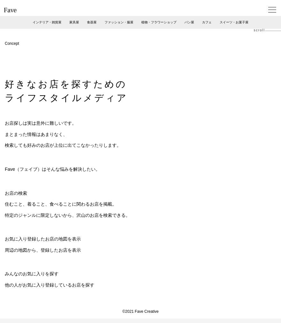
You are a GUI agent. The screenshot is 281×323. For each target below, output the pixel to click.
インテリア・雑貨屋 (47, 22)
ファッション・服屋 (119, 22)
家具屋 (74, 22)
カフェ (207, 22)
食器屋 (92, 22)
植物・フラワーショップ (158, 22)
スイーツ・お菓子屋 (234, 22)
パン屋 (189, 22)
